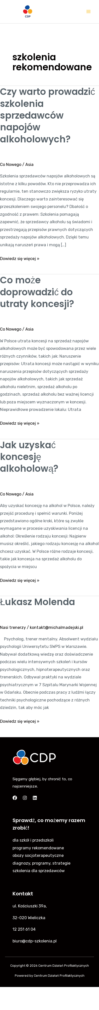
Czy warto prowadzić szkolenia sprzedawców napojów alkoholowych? (47, 115)
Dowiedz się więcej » (19, 258)
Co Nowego (10, 164)
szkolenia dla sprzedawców (39, 870)
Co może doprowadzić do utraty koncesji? (37, 292)
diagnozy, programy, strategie (41, 863)
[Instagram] (25, 798)
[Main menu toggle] (88, 11)
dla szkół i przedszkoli (33, 840)
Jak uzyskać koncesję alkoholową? (29, 457)
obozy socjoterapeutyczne (38, 855)
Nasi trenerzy (13, 627)
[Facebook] (15, 798)
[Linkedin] (35, 798)
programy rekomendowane (38, 848)
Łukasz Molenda (37, 602)
